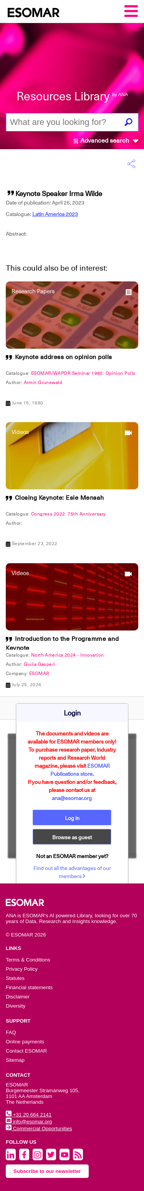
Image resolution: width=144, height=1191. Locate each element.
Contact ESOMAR (26, 1051)
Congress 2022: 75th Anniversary (68, 514)
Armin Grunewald (43, 382)
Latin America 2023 (55, 214)
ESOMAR (39, 673)
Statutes (15, 978)
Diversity (15, 1006)
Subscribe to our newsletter (47, 1171)
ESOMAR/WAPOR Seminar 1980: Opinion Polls (83, 373)
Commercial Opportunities (39, 1128)
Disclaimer (18, 997)
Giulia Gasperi (39, 664)
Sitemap (15, 1060)
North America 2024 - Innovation (67, 655)
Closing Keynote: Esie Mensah (59, 498)
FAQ (11, 1032)
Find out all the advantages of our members (72, 872)
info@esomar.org (29, 1121)
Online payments (25, 1042)
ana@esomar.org (72, 798)
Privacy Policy (22, 969)
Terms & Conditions (28, 960)
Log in (72, 818)
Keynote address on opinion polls (63, 357)
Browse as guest (72, 837)
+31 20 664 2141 (28, 1115)
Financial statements (29, 987)
